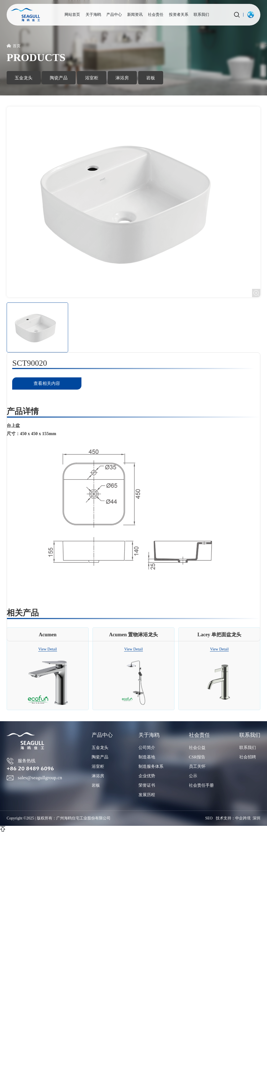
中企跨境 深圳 (247, 818)
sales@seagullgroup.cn (34, 778)
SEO (208, 818)
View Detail (47, 651)
